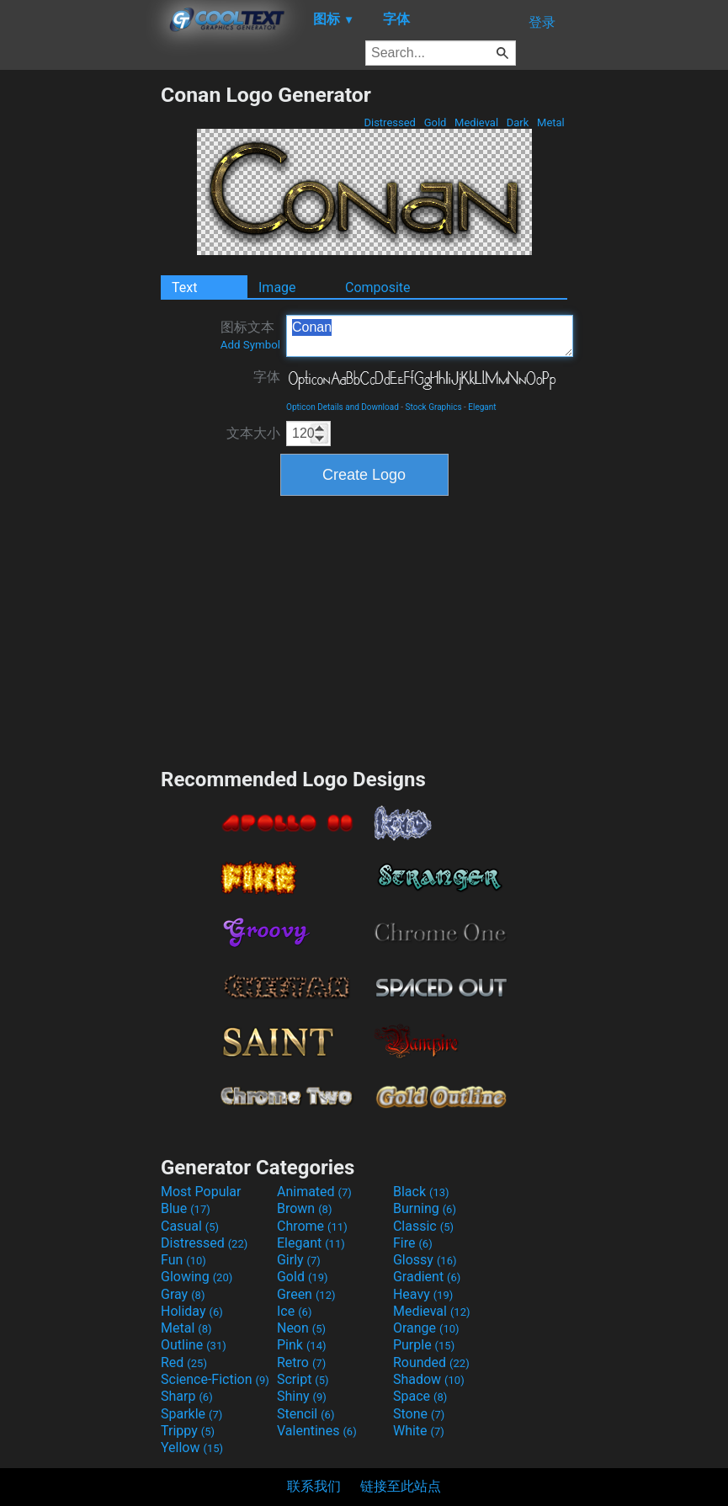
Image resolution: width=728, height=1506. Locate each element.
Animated (314, 1192)
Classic (423, 1226)
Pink (302, 1345)
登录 (542, 22)
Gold (435, 122)
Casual (190, 1226)
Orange (426, 1328)
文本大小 (253, 433)
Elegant (482, 407)
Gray (183, 1294)
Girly (299, 1260)
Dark (518, 122)
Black (421, 1192)
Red (184, 1362)
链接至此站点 (400, 1486)
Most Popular (201, 1192)
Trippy (188, 1431)
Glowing (196, 1277)
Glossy (425, 1260)
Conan (429, 336)
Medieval (476, 122)
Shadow (429, 1379)
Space (420, 1396)
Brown (304, 1208)
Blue (185, 1208)
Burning (424, 1208)
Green (306, 1294)
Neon (301, 1328)
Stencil (305, 1414)
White (418, 1431)
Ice (294, 1311)
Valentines (317, 1431)
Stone (418, 1414)
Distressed (389, 122)
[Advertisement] (80, 335)
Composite (378, 287)
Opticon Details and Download (342, 407)
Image (277, 287)
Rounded (431, 1362)
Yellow (192, 1447)
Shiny (302, 1396)
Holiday (192, 1311)
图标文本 (250, 335)
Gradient (426, 1277)
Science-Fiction (215, 1379)
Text (184, 287)
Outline (193, 1345)
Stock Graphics (434, 407)
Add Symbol (250, 344)
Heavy (423, 1294)
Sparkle (191, 1414)
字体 (266, 377)
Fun (183, 1260)
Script (303, 1379)
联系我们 (314, 1486)
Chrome (312, 1226)
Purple (423, 1345)
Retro (301, 1362)
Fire (413, 1243)
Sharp (187, 1396)
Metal (550, 122)
